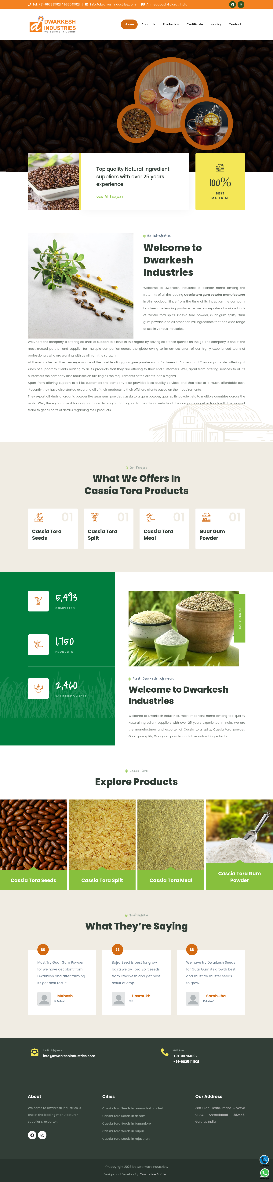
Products (171, 24)
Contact (235, 24)
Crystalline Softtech (154, 1174)
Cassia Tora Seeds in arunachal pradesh (133, 1108)
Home (129, 24)
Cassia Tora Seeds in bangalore (126, 1123)
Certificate (195, 24)
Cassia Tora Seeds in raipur (123, 1131)
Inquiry (215, 24)
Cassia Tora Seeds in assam (123, 1116)
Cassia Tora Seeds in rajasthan (126, 1139)
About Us (148, 24)
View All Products (109, 197)
